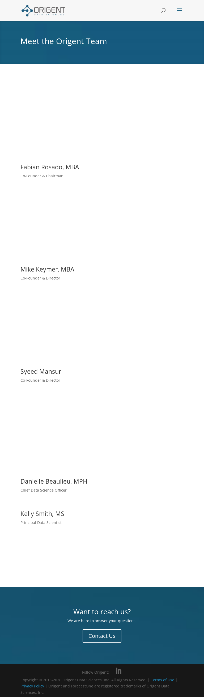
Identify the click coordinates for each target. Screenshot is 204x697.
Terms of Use (162, 679)
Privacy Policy (32, 686)
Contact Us (102, 635)
